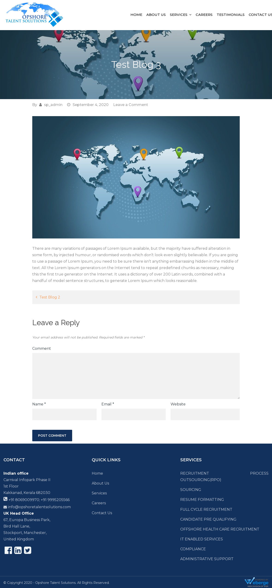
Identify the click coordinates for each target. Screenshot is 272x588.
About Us (156, 14)
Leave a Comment (130, 105)
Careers (204, 14)
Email (107, 404)
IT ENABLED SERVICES (201, 539)
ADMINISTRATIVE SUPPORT (207, 559)
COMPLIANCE (193, 549)
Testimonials (231, 14)
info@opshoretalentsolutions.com (39, 507)
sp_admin (53, 105)
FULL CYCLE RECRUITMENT (206, 509)
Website (178, 404)
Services (178, 14)
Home (136, 14)
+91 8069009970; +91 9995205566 (39, 500)
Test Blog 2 (49, 297)
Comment (41, 348)
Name (39, 404)
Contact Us (102, 513)
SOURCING (190, 490)
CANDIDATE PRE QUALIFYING (208, 519)
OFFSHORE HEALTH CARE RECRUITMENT (219, 529)
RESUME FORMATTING (202, 499)
